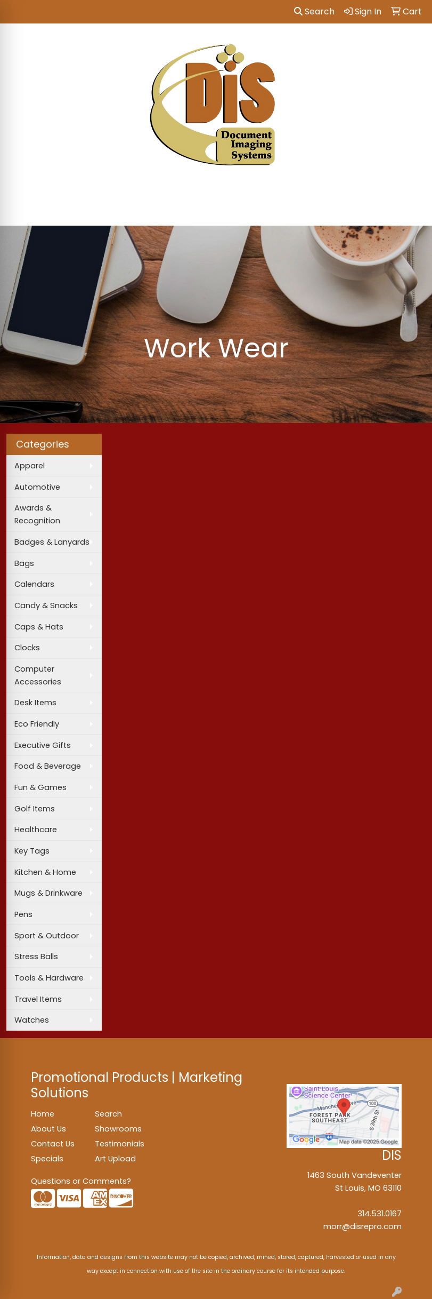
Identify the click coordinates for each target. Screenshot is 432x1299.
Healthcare (35, 829)
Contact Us (53, 1143)
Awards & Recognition (37, 514)
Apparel (29, 465)
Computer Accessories (37, 675)
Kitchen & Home (45, 872)
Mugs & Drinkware (48, 893)
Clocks (27, 647)
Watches (31, 1020)
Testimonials (119, 1143)
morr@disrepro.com (362, 1226)
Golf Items (34, 808)
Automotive (37, 487)
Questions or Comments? (81, 1181)
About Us (48, 1128)
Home (42, 1114)
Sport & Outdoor (46, 935)
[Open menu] (410, 210)
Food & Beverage (47, 766)
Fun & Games (40, 787)
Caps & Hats (38, 626)
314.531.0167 (379, 1213)
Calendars (34, 584)
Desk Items (35, 702)
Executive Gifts (42, 745)
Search (314, 11)
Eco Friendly (36, 724)
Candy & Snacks (46, 605)
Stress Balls (36, 956)
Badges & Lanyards (51, 542)
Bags (24, 563)
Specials (47, 1158)
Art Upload (115, 1158)
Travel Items (38, 999)
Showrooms (118, 1128)
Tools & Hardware (49, 978)
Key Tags (32, 851)
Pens (23, 914)
